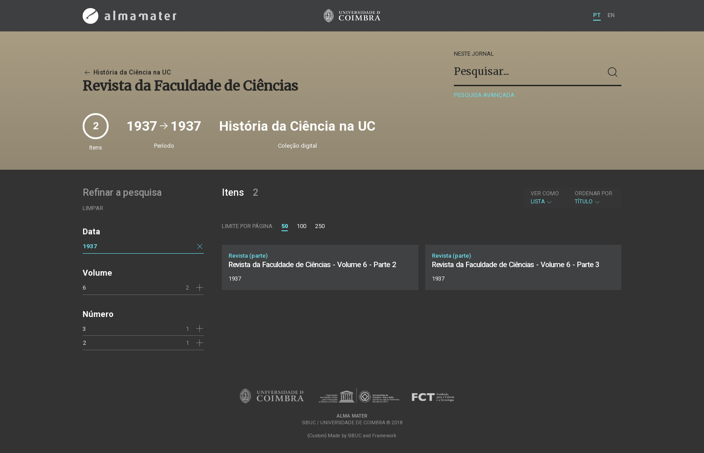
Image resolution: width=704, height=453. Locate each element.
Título (593, 197)
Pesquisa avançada (484, 95)
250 (320, 226)
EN (611, 15)
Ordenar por (593, 193)
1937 (90, 246)
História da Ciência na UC (127, 72)
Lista (545, 197)
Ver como (545, 193)
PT (597, 15)
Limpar (93, 208)
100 (301, 226)
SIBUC (354, 436)
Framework (384, 436)
